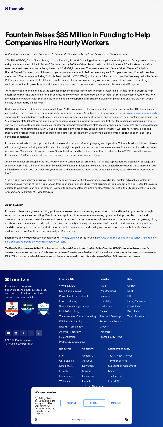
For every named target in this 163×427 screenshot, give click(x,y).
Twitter (64, 238)
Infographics (66, 376)
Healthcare (106, 306)
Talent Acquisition (137, 316)
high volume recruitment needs (139, 113)
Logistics (105, 296)
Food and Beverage (110, 316)
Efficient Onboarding (70, 321)
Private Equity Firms (111, 337)
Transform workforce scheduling (77, 316)
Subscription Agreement (122, 366)
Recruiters (133, 311)
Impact (86, 381)
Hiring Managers (136, 301)
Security (112, 371)
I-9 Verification (67, 337)
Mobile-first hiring (69, 311)
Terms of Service (117, 361)
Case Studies (66, 361)
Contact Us (88, 356)
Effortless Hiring (68, 301)
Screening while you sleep (74, 306)
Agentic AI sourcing (70, 332)
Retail (103, 286)
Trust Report (115, 376)
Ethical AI (113, 381)
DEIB (130, 291)
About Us (87, 361)
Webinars (64, 381)
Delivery (104, 311)
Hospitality (105, 301)
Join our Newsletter (93, 386)
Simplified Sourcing (70, 291)
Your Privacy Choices (120, 356)
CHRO (131, 286)
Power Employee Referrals (74, 296)
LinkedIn (74, 238)
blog (99, 238)
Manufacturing (108, 291)
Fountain (63, 60)
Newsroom (88, 366)
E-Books (63, 371)
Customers (88, 376)
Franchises (106, 332)
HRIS (130, 296)
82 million (98, 162)
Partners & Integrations (72, 342)
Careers (86, 371)
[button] (155, 9)
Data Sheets (66, 366)
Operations (133, 306)
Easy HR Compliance (71, 327)
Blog (61, 356)
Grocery (104, 327)
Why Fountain (67, 286)
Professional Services (112, 321)
